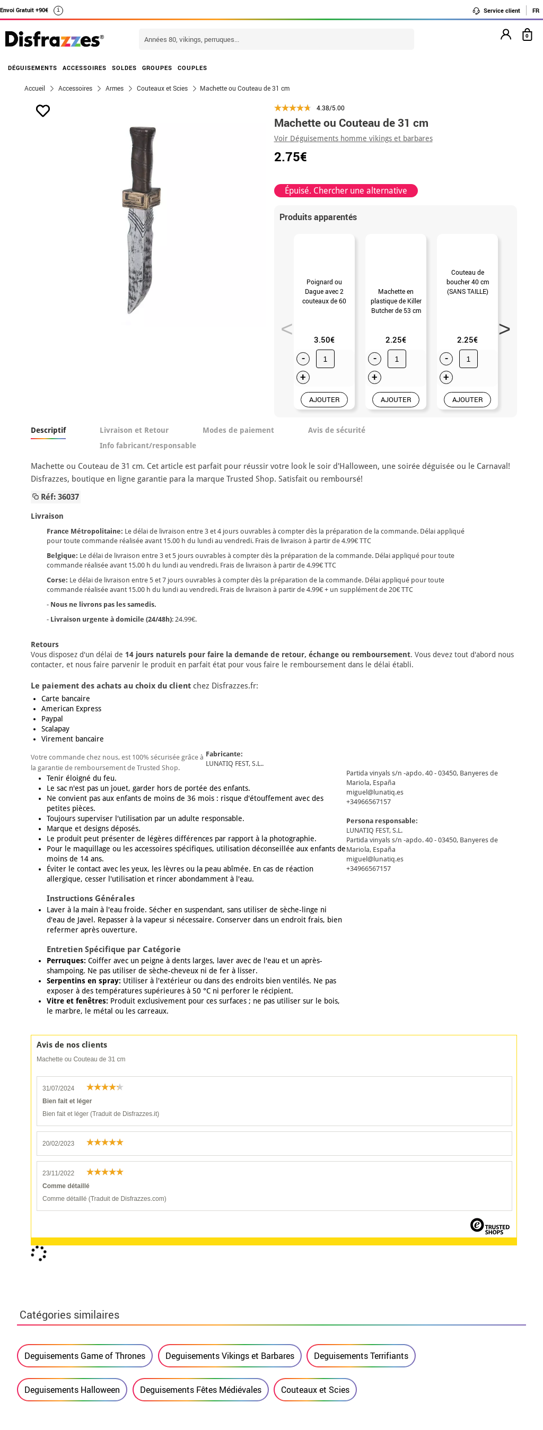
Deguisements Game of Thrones (84, 839)
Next (500, 328)
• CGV (36, 1232)
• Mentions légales (60, 1245)
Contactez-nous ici (230, 1245)
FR (535, 10)
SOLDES (124, 68)
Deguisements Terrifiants (361, 839)
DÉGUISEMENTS (32, 68)
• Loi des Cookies (57, 1283)
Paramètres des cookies (75, 1296)
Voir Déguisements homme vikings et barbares (353, 138)
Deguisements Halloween (72, 873)
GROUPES (157, 68)
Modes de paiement (238, 435)
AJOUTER (324, 404)
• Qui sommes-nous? (63, 1219)
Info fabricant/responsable (148, 450)
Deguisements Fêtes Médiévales (200, 873)
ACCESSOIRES (85, 68)
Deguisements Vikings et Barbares (229, 839)
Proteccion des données (70, 1257)
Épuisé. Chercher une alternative (346, 191)
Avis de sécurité (336, 435)
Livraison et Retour (134, 435)
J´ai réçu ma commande (419, 1245)
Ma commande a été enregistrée (434, 1232)
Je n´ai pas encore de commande (436, 1219)
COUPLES (192, 68)
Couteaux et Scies (315, 873)
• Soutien (42, 1270)
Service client (496, 10)
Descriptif (48, 435)
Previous (283, 328)
